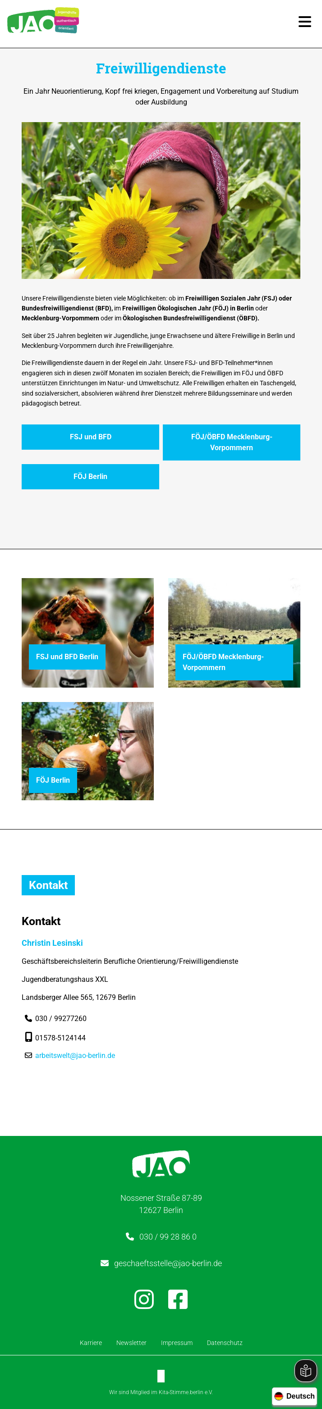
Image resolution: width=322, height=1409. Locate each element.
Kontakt (48, 885)
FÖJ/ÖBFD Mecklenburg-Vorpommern (231, 442)
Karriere (91, 1342)
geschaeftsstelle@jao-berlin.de (168, 1263)
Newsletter (131, 1342)
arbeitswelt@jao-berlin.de (75, 1055)
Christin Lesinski (52, 943)
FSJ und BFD (90, 437)
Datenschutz (225, 1342)
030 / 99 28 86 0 (168, 1236)
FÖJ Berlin (90, 476)
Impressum (177, 1342)
